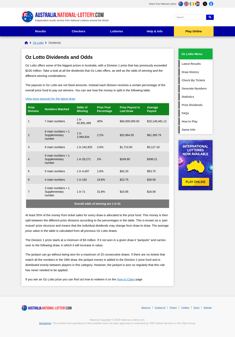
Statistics (188, 96)
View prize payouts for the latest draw (50, 98)
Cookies (185, 307)
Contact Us (160, 307)
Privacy (173, 307)
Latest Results (191, 63)
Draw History (190, 72)
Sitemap (208, 307)
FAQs (185, 113)
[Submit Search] (210, 17)
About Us (145, 307)
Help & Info (154, 31)
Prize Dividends (192, 105)
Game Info (188, 129)
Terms (196, 307)
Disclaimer (45, 323)
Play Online (194, 31)
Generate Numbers (194, 88)
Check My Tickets (193, 80)
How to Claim (126, 279)
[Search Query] (190, 17)
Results (40, 31)
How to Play (190, 121)
